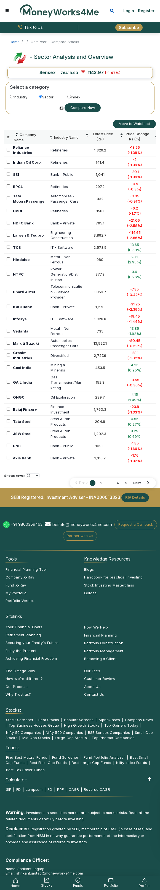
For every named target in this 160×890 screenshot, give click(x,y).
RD (49, 789)
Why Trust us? (18, 694)
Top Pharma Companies (113, 737)
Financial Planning (100, 635)
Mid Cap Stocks (36, 737)
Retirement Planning (23, 635)
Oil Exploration (62, 397)
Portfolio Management (103, 651)
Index (73, 97)
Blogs (89, 569)
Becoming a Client (100, 658)
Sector (46, 97)
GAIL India (22, 382)
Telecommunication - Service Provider (66, 291)
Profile (144, 883)
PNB (17, 446)
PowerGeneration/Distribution (64, 274)
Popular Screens (79, 720)
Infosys (20, 319)
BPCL (18, 186)
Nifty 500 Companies (64, 732)
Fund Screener (65, 757)
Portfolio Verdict (20, 600)
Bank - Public (61, 174)
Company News (139, 720)
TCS (17, 247)
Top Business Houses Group (34, 725)
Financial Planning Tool (26, 569)
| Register (144, 10)
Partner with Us (80, 535)
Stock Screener (20, 720)
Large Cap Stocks (71, 737)
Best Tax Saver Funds (25, 770)
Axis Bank (22, 458)
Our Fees (92, 671)
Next (137, 483)
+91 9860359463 (26, 524)
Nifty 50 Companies (23, 732)
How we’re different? (24, 678)
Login (128, 10)
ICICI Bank (22, 307)
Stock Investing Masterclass (109, 585)
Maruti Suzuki (26, 343)
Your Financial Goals (24, 627)
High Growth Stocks (81, 725)
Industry (18, 97)
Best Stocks (48, 720)
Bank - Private (62, 223)
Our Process (17, 686)
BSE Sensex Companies (109, 732)
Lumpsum (34, 789)
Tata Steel (22, 421)
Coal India (22, 367)
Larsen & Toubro (28, 235)
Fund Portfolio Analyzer (104, 757)
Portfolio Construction (103, 643)
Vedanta (20, 331)
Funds (78, 883)
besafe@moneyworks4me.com (82, 524)
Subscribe (129, 27)
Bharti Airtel (24, 292)
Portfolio (111, 883)
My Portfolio (16, 593)
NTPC (18, 274)
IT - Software (61, 247)
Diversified (59, 355)
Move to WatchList (134, 123)
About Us (92, 686)
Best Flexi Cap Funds (48, 762)
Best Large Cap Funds (91, 762)
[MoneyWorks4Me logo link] (59, 10)
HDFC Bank (23, 223)
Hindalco (21, 259)
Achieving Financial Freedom (31, 658)
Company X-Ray (20, 577)
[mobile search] (112, 10)
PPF (60, 789)
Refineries (59, 150)
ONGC (19, 397)
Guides (90, 593)
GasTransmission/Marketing (65, 382)
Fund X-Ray (16, 585)
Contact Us (94, 694)
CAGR (74, 789)
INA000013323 (104, 497)
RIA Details (135, 497)
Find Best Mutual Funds (26, 757)
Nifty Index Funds (131, 762)
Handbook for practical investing (113, 577)
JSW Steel (22, 433)
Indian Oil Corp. (27, 162)
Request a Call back (135, 524)
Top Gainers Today (121, 725)
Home (15, 883)
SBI (16, 174)
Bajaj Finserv (25, 409)
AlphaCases (109, 720)
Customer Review (99, 678)
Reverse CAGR (97, 789)
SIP (9, 789)
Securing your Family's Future (32, 642)
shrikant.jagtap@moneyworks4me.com (49, 873)
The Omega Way (20, 671)
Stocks (46, 883)
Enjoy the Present (21, 650)
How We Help (96, 627)
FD (18, 789)
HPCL (18, 211)
